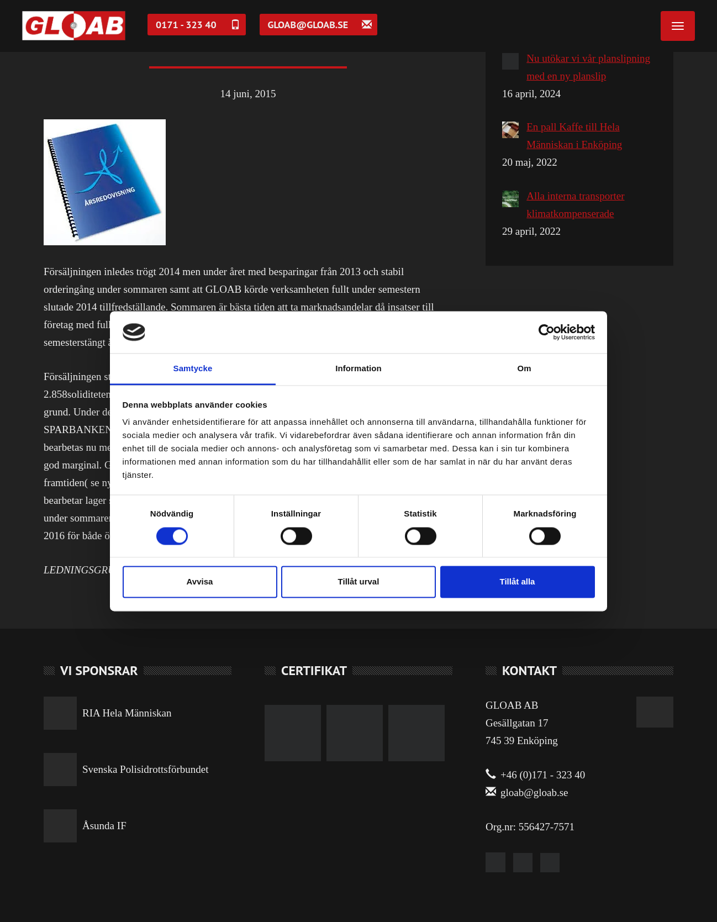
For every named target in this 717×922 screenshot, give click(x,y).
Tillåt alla (517, 582)
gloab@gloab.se (527, 792)
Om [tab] (524, 368)
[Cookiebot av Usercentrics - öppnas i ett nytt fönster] (546, 332)
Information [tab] (358, 368)
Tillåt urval (358, 582)
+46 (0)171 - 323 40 (535, 775)
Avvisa (200, 582)
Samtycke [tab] (193, 368)
